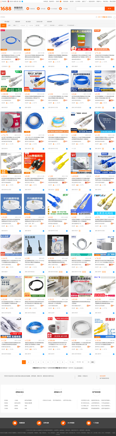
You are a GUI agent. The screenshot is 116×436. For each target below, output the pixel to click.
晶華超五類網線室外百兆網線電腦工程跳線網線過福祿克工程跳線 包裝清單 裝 (81, 179)
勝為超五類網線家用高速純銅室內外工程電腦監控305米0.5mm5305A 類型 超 (57, 343)
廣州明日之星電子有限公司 (100, 346)
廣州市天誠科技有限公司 (30, 141)
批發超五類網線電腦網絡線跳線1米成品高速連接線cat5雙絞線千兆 (34, 97)
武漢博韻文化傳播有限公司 (88, 400)
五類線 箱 (85, 376)
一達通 (113, 432)
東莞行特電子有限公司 (97, 405)
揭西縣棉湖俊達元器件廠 (100, 100)
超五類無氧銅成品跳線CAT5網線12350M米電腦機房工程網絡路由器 (11, 302)
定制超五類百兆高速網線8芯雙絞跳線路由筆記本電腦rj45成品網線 (104, 56)
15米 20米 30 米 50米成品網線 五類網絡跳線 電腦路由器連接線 (34, 138)
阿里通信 (83, 432)
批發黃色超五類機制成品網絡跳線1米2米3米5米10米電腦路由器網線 (104, 343)
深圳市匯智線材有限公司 (7, 305)
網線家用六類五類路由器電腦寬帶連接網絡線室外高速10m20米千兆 (11, 220)
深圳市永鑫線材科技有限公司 (30, 305)
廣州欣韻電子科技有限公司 (77, 264)
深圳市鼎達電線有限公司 (77, 346)
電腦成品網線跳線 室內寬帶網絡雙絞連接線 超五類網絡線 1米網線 (34, 343)
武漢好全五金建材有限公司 (50, 400)
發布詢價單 (103, 376)
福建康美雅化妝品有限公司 (98, 400)
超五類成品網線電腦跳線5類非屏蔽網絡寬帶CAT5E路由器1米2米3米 (11, 179)
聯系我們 (82, 430)
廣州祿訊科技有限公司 (100, 141)
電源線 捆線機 (28, 403)
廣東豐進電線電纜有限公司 (100, 59)
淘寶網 (36, 432)
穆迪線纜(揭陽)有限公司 (77, 59)
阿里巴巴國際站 (12, 432)
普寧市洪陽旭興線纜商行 (7, 264)
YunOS (78, 432)
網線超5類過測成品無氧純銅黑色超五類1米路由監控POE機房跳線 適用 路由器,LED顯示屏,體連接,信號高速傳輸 (34, 302)
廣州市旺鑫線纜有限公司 (7, 182)
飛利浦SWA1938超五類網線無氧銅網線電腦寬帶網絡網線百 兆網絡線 (81, 138)
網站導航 (88, 430)
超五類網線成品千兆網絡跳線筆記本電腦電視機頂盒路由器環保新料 (57, 179)
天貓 (40, 432)
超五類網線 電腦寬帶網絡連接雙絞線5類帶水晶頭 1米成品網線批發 (104, 179)
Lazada (58, 434)
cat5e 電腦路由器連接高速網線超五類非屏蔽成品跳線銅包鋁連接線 (11, 343)
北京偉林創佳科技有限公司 (77, 141)
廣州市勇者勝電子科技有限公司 (53, 59)
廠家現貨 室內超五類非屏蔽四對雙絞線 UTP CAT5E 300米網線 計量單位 (104, 261)
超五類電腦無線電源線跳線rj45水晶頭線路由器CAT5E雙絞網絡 (58, 302)
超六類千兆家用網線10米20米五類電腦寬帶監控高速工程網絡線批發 (11, 138)
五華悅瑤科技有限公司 (7, 223)
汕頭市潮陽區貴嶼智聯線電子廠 (53, 305)
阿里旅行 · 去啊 (55, 432)
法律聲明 (56, 430)
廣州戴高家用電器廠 (7, 141)
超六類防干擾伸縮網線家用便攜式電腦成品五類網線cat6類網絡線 (34, 179)
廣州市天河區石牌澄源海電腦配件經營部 (30, 59)
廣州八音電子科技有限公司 (53, 264)
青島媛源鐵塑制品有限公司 (98, 408)
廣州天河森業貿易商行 (53, 100)
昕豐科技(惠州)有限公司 (7, 346)
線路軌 (16, 405)
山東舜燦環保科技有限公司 (98, 403)
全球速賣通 (30, 432)
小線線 (16, 400)
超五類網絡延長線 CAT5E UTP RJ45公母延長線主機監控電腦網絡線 (34, 261)
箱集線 (16, 408)
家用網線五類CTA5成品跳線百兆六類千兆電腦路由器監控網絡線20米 (11, 261)
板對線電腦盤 (28, 400)
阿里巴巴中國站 (22, 432)
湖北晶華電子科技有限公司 (77, 182)
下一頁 (72, 362)
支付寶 (95, 432)
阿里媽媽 (62, 432)
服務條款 (62, 430)
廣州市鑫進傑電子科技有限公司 (53, 141)
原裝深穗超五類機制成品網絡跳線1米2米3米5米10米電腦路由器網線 (57, 138)
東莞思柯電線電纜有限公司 (53, 182)
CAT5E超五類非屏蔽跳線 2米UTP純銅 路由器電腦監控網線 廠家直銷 (58, 97)
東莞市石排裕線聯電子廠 (100, 305)
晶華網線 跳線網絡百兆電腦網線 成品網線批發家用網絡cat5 (11, 97)
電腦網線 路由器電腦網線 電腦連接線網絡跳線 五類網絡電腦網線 (57, 56)
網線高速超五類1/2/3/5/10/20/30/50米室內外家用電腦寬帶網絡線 (57, 220)
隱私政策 (68, 430)
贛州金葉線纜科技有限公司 (7, 59)
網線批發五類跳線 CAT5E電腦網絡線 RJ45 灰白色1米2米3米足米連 (81, 261)
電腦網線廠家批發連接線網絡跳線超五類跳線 (81, 302)
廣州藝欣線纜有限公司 (53, 223)
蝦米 (67, 432)
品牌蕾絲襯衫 (84, 408)
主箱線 (6, 408)
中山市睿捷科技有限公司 (7, 100)
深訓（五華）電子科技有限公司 (30, 223)
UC (91, 432)
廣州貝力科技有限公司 (100, 223)
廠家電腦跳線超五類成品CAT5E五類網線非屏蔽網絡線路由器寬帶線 (11, 56)
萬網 (88, 432)
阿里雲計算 (72, 432)
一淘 (48, 432)
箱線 (26, 408)
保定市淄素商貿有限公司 (107, 405)
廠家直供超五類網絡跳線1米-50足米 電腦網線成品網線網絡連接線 (104, 302)
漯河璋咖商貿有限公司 (58, 400)
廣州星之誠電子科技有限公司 (30, 346)
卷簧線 (6, 403)
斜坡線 (6, 400)
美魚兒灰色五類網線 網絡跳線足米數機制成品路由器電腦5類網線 (34, 56)
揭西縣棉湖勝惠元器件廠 (30, 100)
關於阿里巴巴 (74, 430)
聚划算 (44, 432)
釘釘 (103, 432)
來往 (99, 432)
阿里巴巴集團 (3, 432)
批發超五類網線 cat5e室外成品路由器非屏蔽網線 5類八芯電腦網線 (81, 220)
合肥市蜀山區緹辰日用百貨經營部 (71, 400)
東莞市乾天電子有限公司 (30, 182)
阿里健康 (107, 432)
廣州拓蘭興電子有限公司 (77, 223)
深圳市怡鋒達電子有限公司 (30, 264)
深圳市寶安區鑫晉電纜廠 (100, 182)
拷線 (26, 405)
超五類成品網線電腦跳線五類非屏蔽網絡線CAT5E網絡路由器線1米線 (81, 97)
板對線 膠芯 (17, 403)
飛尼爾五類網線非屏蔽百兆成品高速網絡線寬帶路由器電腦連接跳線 (104, 220)
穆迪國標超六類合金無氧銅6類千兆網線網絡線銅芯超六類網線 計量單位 (81, 56)
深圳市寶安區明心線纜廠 (77, 100)
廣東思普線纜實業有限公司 (100, 264)
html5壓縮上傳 (84, 405)
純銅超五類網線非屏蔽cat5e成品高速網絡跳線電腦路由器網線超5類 (104, 138)
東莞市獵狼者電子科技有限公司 (77, 305)
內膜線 (6, 405)
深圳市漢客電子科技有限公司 (53, 346)
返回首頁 (71, 368)
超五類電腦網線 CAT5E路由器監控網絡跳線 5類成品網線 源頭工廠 (104, 97)
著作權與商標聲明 (48, 430)
